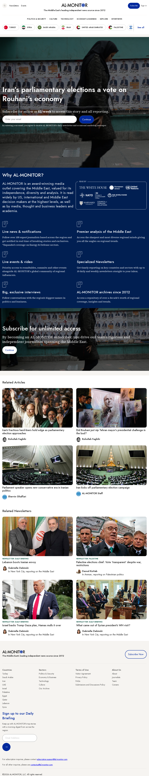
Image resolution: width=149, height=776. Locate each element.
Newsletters (14, 5)
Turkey (5, 673)
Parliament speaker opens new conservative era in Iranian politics (35, 489)
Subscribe (134, 5)
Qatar (4, 699)
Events (23, 5)
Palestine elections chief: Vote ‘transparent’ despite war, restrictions (108, 563)
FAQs (78, 681)
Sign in (144, 5)
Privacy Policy (81, 677)
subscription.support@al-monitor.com (52, 759)
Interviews (116, 19)
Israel (4, 688)
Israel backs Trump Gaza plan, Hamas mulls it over (31, 625)
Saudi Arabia (7, 677)
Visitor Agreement (83, 673)
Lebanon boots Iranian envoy (19, 562)
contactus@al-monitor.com (42, 764)
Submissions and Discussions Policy (90, 684)
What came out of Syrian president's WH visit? (103, 625)
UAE (4, 684)
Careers (115, 684)
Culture (53, 19)
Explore (104, 19)
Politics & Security (36, 19)
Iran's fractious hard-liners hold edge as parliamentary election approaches (33, 431)
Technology (67, 19)
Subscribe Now (135, 654)
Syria (4, 707)
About (114, 673)
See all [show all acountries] (141, 27)
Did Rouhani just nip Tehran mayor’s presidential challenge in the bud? (111, 431)
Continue (9, 350)
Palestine (6, 692)
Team (114, 681)
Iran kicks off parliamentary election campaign (103, 488)
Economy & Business (86, 19)
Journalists (116, 677)
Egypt (4, 695)
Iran (4, 681)
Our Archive (44, 688)
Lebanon (5, 703)
